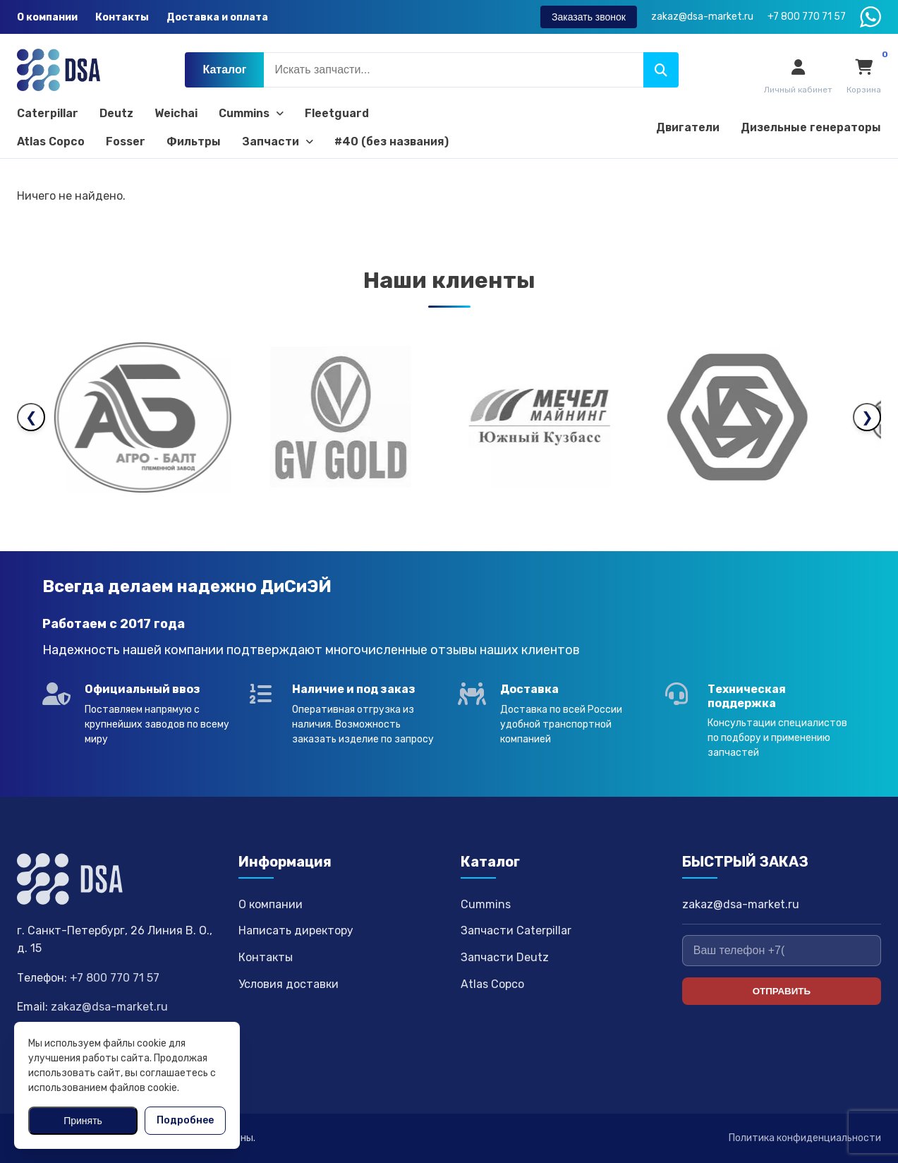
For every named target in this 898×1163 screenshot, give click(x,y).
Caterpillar (47, 113)
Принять (82, 1120)
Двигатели (688, 127)
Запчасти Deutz (505, 957)
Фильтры (193, 141)
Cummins (251, 113)
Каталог (224, 70)
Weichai (176, 113)
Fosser (125, 141)
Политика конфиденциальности (805, 1138)
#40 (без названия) (391, 141)
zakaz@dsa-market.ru (109, 1006)
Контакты (122, 17)
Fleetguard (337, 113)
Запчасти (277, 141)
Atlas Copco (51, 141)
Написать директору (295, 930)
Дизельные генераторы (811, 127)
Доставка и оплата (217, 17)
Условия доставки (288, 984)
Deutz (116, 113)
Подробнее (185, 1120)
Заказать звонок (589, 17)
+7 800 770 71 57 (114, 977)
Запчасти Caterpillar (516, 930)
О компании (47, 17)
